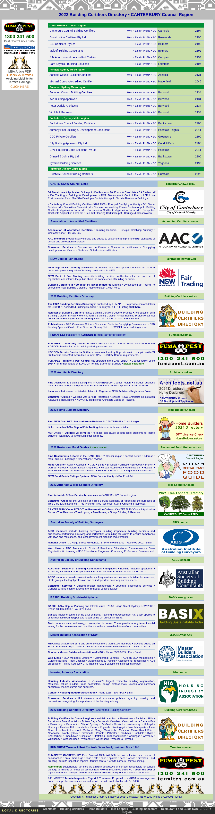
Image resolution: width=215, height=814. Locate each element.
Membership (102, 657)
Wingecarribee (71, 738)
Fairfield (106, 724)
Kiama (93, 727)
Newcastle (54, 733)
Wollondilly (87, 738)
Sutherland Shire (116, 735)
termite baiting (136, 760)
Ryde (150, 733)
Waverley (148, 735)
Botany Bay (88, 721)
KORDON (84, 363)
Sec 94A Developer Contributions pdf (93, 198)
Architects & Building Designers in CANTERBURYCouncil (88, 382)
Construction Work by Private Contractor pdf (119, 207)
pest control (144, 755)
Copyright (76, 796)
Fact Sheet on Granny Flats (92, 327)
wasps (131, 758)
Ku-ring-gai (119, 727)
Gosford (118, 724)
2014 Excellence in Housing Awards (120, 663)
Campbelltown (130, 721)
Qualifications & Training (102, 660)
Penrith (100, 733)
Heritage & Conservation (138, 213)
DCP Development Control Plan (120, 195)
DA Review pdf (147, 192)
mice (103, 758)
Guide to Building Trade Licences (66, 660)
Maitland (87, 730)
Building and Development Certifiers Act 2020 (126, 267)
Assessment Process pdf (132, 660)
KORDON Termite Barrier (62, 346)
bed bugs (77, 758)
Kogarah (105, 727)
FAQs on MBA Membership (137, 657)
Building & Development (83, 195)
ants (67, 758)
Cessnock (71, 724)
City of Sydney (89, 724)
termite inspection (69, 760)
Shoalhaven (71, 735)
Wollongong (102, 738)
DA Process (101, 192)
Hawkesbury (133, 724)
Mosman (124, 730)
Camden (115, 721)
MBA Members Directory (78, 657)
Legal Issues (75, 646)
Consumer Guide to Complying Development (121, 324)
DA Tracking (57, 195)
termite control (98, 760)
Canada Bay (148, 721)
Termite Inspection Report (80, 778)
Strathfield (99, 735)
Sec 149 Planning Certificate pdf (103, 213)
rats (96, 758)
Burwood (103, 721)
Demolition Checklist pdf (77, 207)
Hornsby (52, 727)
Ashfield (101, 718)
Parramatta (87, 733)
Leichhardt (62, 730)
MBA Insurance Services (98, 646)
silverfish (143, 758)
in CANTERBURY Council (108, 421)
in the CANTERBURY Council (84, 456)
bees (122, 758)
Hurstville (82, 727)
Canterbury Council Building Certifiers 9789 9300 (78, 204)
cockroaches (55, 758)
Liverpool (75, 730)
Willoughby (54, 738)
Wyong (129, 738)
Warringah (134, 735)
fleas (88, 758)
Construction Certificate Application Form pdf (114, 210)
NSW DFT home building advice (129, 327)
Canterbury (56, 724)
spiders (113, 758)
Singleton (86, 735)
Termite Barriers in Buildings (132, 198)
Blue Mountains (71, 721)
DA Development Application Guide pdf (70, 192)
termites (83, 766)
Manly (98, 730)
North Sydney (70, 733)
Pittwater (112, 733)
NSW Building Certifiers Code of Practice (109, 312)
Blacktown (53, 721)
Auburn (113, 718)
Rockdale (139, 733)
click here (113, 287)
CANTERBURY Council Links (69, 183)
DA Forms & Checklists (123, 192)
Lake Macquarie (137, 727)
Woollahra (117, 738)
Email (149, 542)
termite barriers (117, 760)
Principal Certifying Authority (124, 204)
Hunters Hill (67, 727)
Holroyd (148, 724)
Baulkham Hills (144, 718)
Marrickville (110, 730)
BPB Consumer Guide (79, 324)
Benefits (114, 657)
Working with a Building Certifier (97, 315)
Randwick (125, 733)
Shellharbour (55, 735)
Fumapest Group (94, 796)
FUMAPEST (119, 304)
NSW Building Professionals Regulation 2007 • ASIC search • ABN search (97, 318)
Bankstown (126, 718)
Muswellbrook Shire (142, 730)
